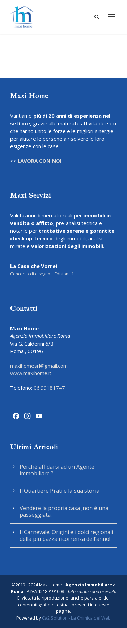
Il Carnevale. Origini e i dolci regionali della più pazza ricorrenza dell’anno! (66, 535)
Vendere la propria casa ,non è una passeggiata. (64, 511)
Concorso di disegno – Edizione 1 (42, 274)
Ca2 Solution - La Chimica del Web (76, 618)
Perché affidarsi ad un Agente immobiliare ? (57, 470)
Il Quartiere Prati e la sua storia (59, 490)
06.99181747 (49, 387)
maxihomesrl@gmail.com (39, 365)
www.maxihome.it (30, 373)
